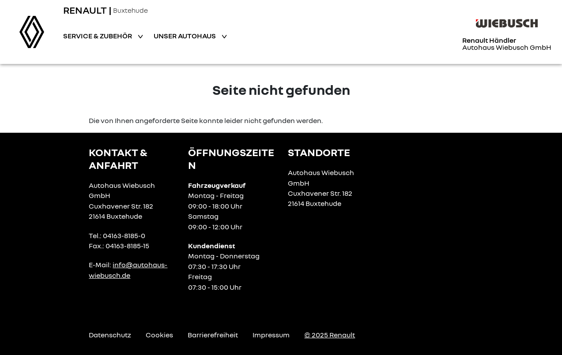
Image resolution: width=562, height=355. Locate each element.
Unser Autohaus (185, 35)
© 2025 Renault (329, 334)
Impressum (271, 334)
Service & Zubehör (98, 35)
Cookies (159, 334)
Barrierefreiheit (213, 334)
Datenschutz (110, 334)
